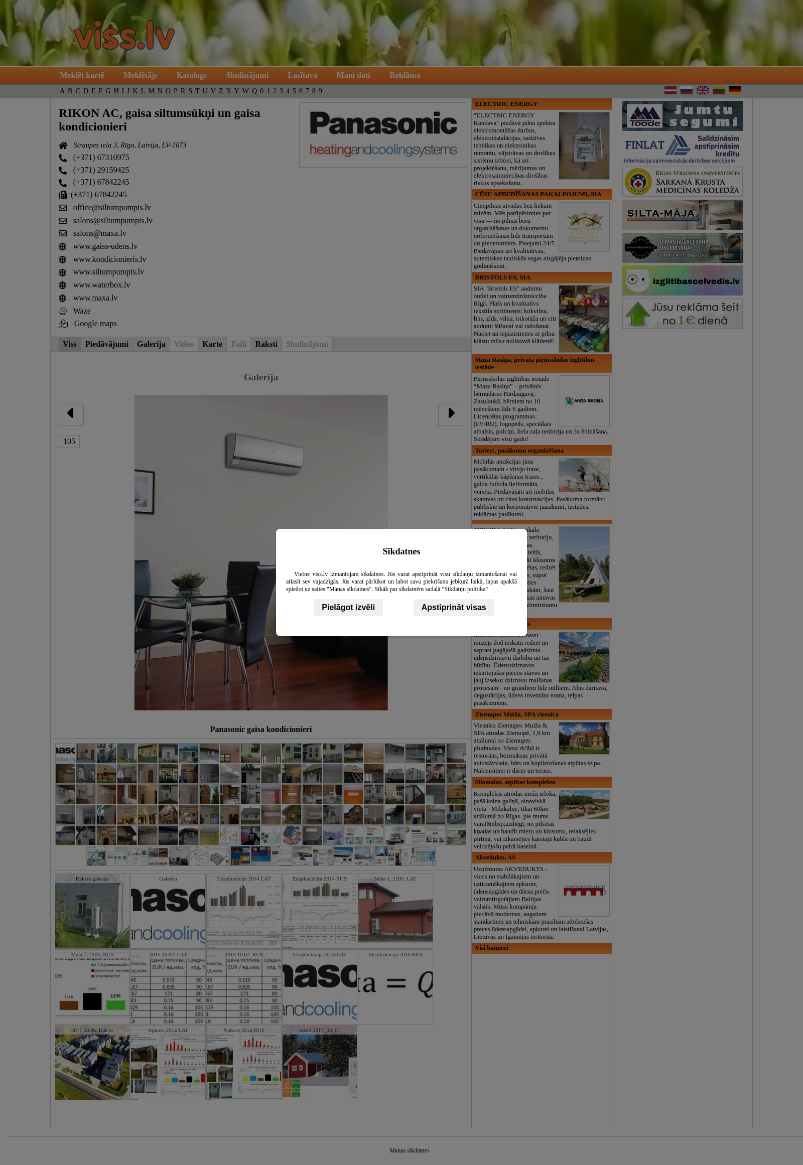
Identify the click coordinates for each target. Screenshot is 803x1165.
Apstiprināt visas (454, 607)
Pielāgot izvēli (348, 607)
